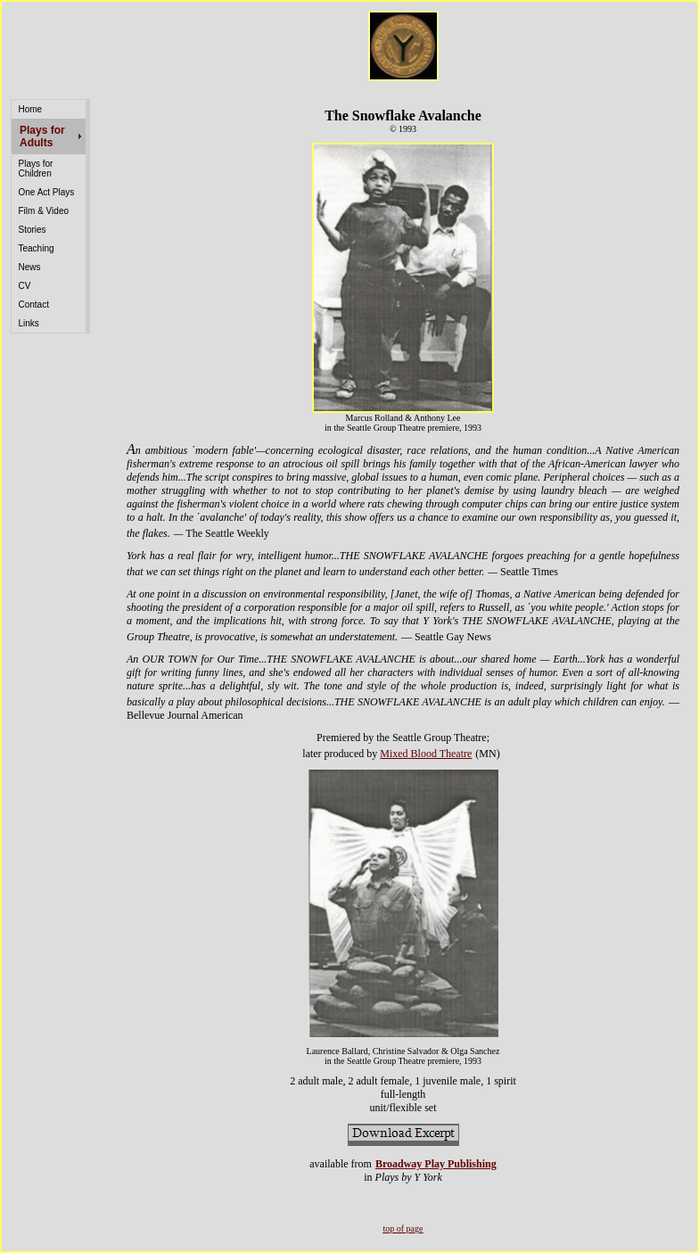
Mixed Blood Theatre (426, 753)
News (30, 267)
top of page (403, 1228)
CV (25, 286)
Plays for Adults (42, 136)
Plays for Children (36, 168)
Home (31, 109)
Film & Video (44, 211)
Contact (34, 304)
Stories (32, 230)
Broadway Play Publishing (436, 1164)
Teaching (36, 248)
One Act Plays (47, 192)
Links (29, 323)
